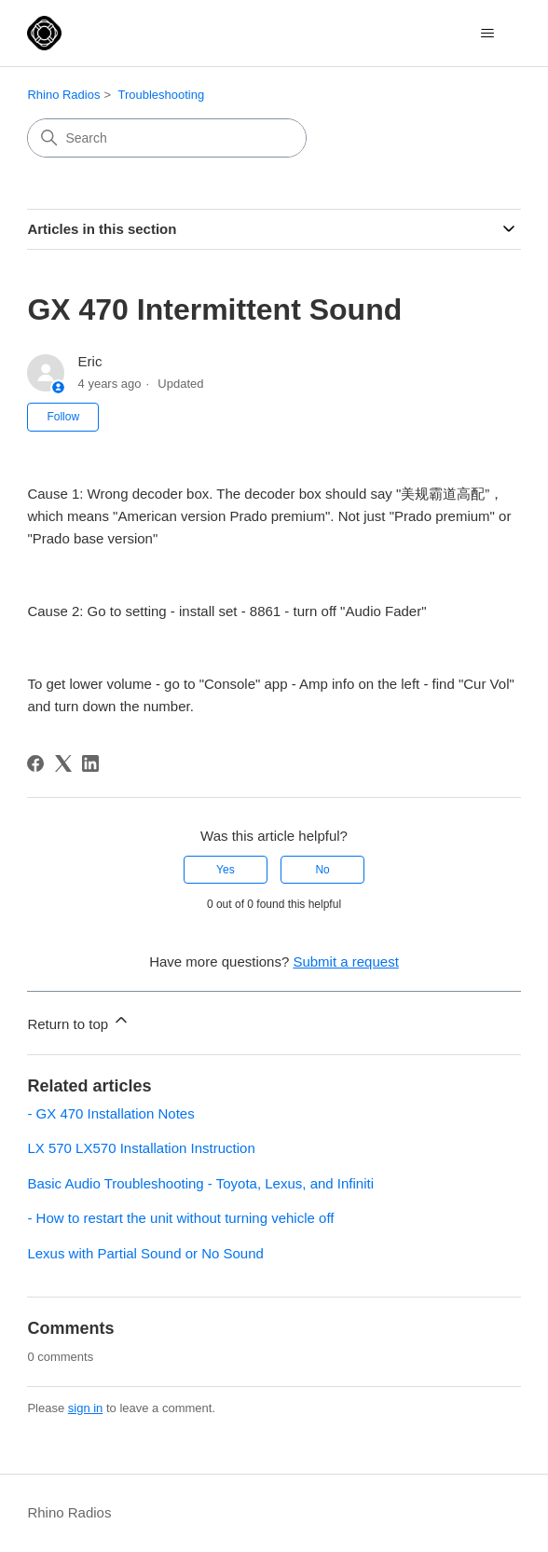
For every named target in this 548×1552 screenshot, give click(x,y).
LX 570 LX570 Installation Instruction (140, 1148)
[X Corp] (63, 763)
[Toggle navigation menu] (488, 33)
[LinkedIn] (90, 763)
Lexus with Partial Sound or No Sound (145, 1253)
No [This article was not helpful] (322, 869)
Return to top (78, 1021)
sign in (85, 1408)
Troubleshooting (160, 95)
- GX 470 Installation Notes (110, 1113)
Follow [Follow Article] (63, 416)
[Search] (167, 138)
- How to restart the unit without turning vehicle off (180, 1218)
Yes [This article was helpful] (225, 869)
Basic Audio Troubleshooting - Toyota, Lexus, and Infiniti (200, 1183)
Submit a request (345, 961)
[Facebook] (35, 763)
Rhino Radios (63, 95)
